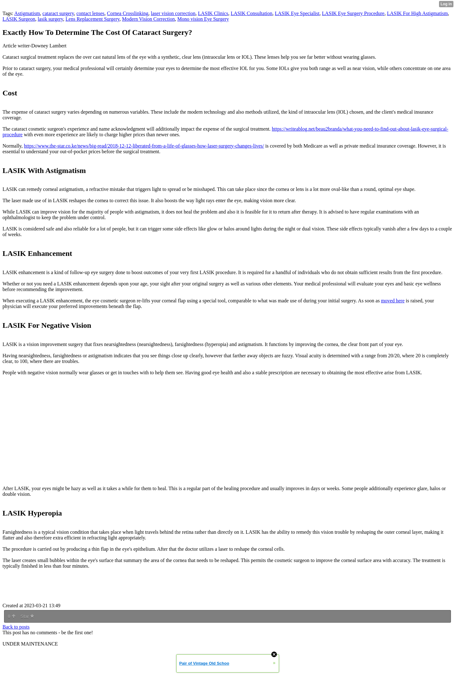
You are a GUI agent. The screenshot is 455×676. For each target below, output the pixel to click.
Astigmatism (27, 13)
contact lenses (90, 13)
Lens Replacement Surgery (92, 19)
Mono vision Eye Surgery (203, 19)
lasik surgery (50, 19)
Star (27, 616)
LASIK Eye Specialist (297, 13)
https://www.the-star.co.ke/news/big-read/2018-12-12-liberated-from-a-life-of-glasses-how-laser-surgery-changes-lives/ (144, 146)
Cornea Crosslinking (127, 13)
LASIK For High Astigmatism (417, 13)
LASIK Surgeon (19, 19)
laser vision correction (173, 13)
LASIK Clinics (213, 13)
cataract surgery (58, 13)
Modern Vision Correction (148, 19)
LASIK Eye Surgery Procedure (353, 13)
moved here (393, 300)
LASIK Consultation (251, 13)
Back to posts (16, 627)
